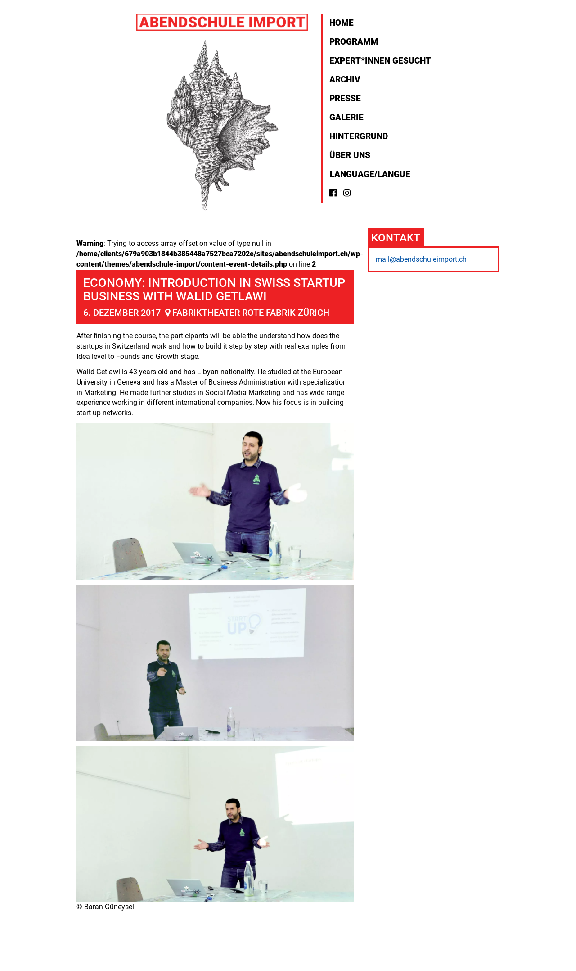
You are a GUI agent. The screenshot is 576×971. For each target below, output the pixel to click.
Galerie (346, 117)
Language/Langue (369, 174)
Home (341, 23)
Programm (353, 41)
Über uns (349, 155)
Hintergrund (358, 136)
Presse (345, 98)
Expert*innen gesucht (380, 60)
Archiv (344, 79)
